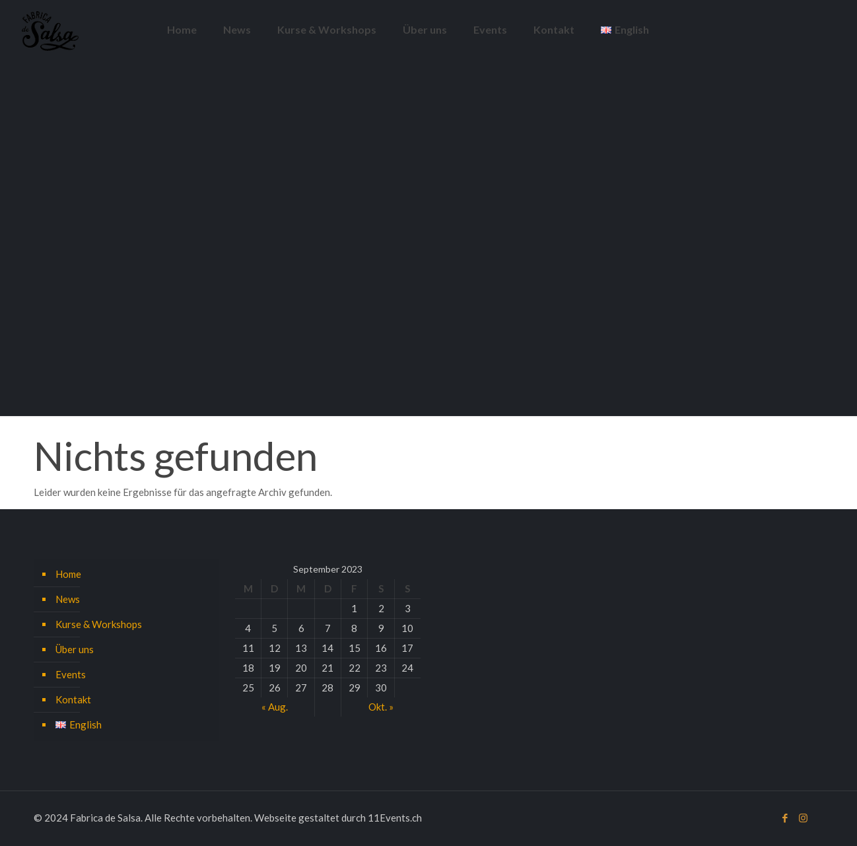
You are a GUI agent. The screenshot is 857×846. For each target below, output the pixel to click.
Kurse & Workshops (98, 624)
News (67, 599)
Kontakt (73, 699)
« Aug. (274, 707)
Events (70, 674)
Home (68, 574)
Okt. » (381, 707)
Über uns (74, 649)
